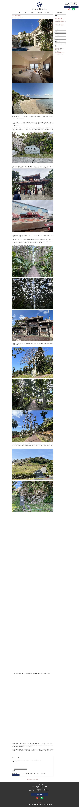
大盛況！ (56, 43)
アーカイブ (56, 37)
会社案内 (32, 12)
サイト (13, 771)
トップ (31, 779)
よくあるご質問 (46, 12)
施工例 (26, 12)
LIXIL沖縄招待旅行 (16, 15)
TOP (19, 12)
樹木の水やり (57, 48)
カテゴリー (56, 31)
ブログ (53, 12)
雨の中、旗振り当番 (58, 18)
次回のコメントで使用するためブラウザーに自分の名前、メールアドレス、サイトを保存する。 (29, 773)
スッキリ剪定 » (35, 779)
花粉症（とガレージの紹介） (60, 24)
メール (13, 770)
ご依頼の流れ (39, 12)
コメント (14, 761)
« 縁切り (28, 779)
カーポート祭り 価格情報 (59, 25)
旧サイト (39, 802)
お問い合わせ (71, 6)
